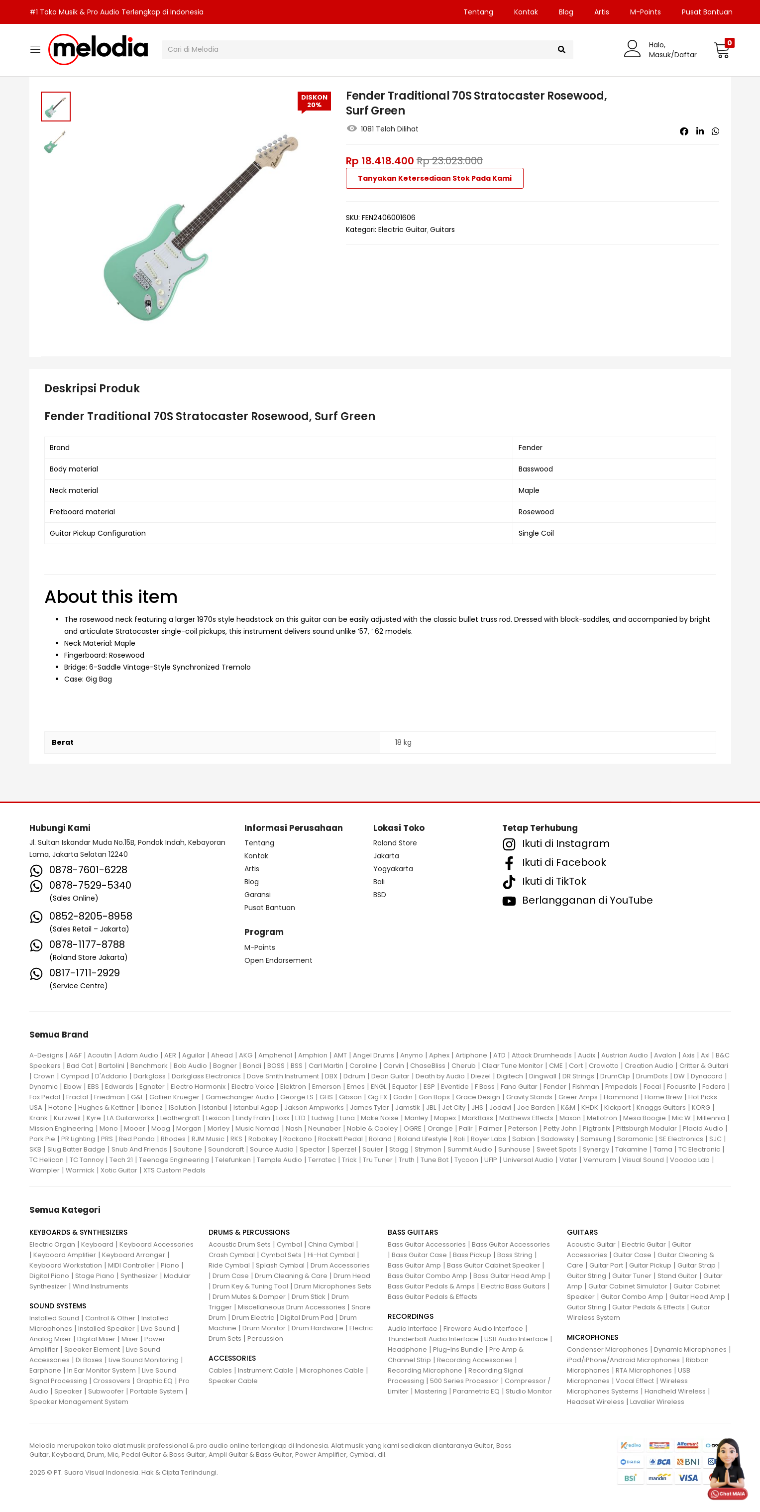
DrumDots (652, 1076)
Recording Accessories (475, 1360)
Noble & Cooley (372, 1128)
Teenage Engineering (174, 1159)
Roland (380, 1139)
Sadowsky (557, 1139)
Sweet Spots (557, 1149)
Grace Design (478, 1097)
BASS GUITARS (413, 1232)
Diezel (481, 1076)
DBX (331, 1076)
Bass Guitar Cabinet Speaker (493, 1265)
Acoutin (100, 1055)
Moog (160, 1128)
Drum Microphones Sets (332, 1286)
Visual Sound (643, 1159)
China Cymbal (331, 1244)
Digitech (510, 1076)
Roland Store (395, 843)
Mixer (129, 1339)
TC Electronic (699, 1149)
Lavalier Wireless (657, 1401)
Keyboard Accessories (156, 1244)
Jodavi (500, 1107)
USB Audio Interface (516, 1339)
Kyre (94, 1118)
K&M (568, 1107)
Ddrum (354, 1076)
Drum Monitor (264, 1328)
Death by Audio (440, 1076)
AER (170, 1055)
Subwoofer (106, 1391)
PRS (107, 1139)
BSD (379, 895)
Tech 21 (121, 1159)
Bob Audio (190, 1065)
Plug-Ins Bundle (458, 1349)
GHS (326, 1097)
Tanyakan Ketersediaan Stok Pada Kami (435, 178)
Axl (705, 1055)
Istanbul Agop (255, 1107)
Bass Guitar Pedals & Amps (431, 1286)
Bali (379, 882)
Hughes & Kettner (106, 1107)
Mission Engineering (61, 1128)
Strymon (428, 1149)
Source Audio (272, 1149)
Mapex (445, 1118)
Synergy (596, 1149)
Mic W (681, 1118)
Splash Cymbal (280, 1265)
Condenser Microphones (607, 1349)
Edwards (119, 1086)
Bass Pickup (472, 1255)
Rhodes (173, 1139)
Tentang (478, 12)
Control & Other (110, 1318)
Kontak (526, 12)
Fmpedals (621, 1086)
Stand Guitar (677, 1275)
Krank (38, 1118)
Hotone (60, 1107)
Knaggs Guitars (661, 1107)
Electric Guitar (402, 229)
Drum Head (351, 1275)
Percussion (265, 1338)
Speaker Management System (78, 1401)
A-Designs (46, 1055)
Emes (356, 1086)
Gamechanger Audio (240, 1097)
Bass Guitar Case (419, 1255)
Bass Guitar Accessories (427, 1244)
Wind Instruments (100, 1286)
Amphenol (275, 1055)
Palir (466, 1128)
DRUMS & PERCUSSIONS (249, 1232)
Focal (652, 1086)
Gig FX (377, 1097)
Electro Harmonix (198, 1086)
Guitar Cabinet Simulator (627, 1286)
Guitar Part (606, 1265)
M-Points (645, 12)
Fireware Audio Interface (483, 1328)
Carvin (393, 1065)
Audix (586, 1055)
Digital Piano (49, 1275)
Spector (313, 1149)
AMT (340, 1055)
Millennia (711, 1118)
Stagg (399, 1149)
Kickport (617, 1107)
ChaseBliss (427, 1065)
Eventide (455, 1086)
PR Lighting (78, 1139)
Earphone (45, 1370)
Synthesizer (139, 1275)
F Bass (485, 1086)
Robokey (262, 1139)
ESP (429, 1086)
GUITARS (582, 1232)
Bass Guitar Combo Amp (427, 1275)
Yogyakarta (393, 869)
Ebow (73, 1086)
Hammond (621, 1097)
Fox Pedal (44, 1097)
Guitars (442, 229)
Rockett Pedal (340, 1139)
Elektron (293, 1086)
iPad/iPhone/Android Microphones (623, 1360)
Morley (218, 1128)
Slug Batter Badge (76, 1149)
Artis (601, 12)
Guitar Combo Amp (632, 1296)
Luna (347, 1118)
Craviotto (604, 1065)
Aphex (439, 1055)
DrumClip (615, 1076)
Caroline (363, 1065)
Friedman (109, 1097)
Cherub (463, 1065)
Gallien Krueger (174, 1097)
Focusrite (681, 1086)
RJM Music (208, 1139)
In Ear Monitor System (101, 1370)
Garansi (257, 895)
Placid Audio (703, 1128)
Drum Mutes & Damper (249, 1296)
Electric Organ (52, 1244)
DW (679, 1076)
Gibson (350, 1097)
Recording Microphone (425, 1370)
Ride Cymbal (229, 1265)
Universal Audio (528, 1159)
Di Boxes (89, 1360)
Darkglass (149, 1076)
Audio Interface (412, 1328)
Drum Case (231, 1275)
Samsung (595, 1139)
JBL (431, 1107)
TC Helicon (46, 1159)
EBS (93, 1086)
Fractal (77, 1097)
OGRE (413, 1128)
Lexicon (218, 1118)
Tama (662, 1149)
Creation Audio (649, 1065)
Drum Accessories (340, 1265)
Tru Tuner (378, 1159)
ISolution (182, 1107)
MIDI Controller (131, 1265)
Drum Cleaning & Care (291, 1275)
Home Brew (663, 1097)
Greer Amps (578, 1097)
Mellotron (602, 1118)
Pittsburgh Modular (646, 1128)
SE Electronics (681, 1139)
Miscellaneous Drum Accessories (291, 1307)
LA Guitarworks (130, 1118)
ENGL (378, 1086)
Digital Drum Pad (306, 1317)
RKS (236, 1139)
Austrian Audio (624, 1055)
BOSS (276, 1065)
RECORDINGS (411, 1316)
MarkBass (477, 1118)
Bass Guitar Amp (414, 1265)
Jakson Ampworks (314, 1107)
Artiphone (471, 1055)
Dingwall (542, 1076)
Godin (403, 1097)
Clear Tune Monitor (512, 1065)
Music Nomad (257, 1128)
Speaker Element (92, 1349)
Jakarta (386, 856)
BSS (297, 1065)
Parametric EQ (476, 1391)
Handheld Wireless (675, 1391)
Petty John (560, 1128)
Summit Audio (469, 1149)
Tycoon (466, 1159)
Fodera (714, 1086)
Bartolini (111, 1065)
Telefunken (233, 1159)
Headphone (407, 1349)
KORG (701, 1107)
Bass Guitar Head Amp (509, 1275)
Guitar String (586, 1275)
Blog (566, 12)
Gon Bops (434, 1097)
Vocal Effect (635, 1381)
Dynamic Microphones (690, 1349)
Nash (294, 1128)
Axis (688, 1055)
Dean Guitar (390, 1076)
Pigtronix (596, 1128)
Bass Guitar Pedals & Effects (432, 1296)
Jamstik (407, 1107)
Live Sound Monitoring (144, 1360)
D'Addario (111, 1076)
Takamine (631, 1149)
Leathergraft (180, 1118)
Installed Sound (54, 1318)
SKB (35, 1149)
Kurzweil (67, 1118)
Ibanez (151, 1107)
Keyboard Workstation (65, 1265)
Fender (554, 1086)
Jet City (453, 1107)
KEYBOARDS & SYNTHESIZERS (78, 1232)
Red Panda (137, 1139)
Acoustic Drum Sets (240, 1244)
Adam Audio (138, 1055)
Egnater (152, 1086)
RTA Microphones (644, 1370)
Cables (220, 1370)
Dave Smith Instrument (283, 1076)
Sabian (523, 1139)
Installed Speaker (106, 1328)
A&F (75, 1055)
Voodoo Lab (690, 1159)
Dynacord (707, 1076)
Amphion (312, 1055)
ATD (499, 1055)
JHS (477, 1107)
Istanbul (214, 1107)
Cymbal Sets (281, 1255)
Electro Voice (252, 1086)
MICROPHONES (592, 1337)
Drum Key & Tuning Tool (250, 1286)
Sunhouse (514, 1149)
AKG (245, 1055)
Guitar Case (632, 1255)
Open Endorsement (278, 960)
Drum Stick (309, 1296)
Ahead (222, 1055)
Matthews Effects (526, 1118)
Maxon (570, 1118)
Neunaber (324, 1128)
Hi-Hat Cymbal (331, 1255)
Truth (407, 1159)
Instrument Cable (266, 1370)
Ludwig (323, 1118)
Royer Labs (488, 1139)
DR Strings (578, 1076)
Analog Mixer (50, 1339)
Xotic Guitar (119, 1170)
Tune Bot (434, 1159)
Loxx (282, 1118)
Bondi (252, 1065)
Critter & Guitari (703, 1065)
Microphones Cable (332, 1370)
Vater (568, 1159)
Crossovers (111, 1381)
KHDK (589, 1107)
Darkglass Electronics (206, 1076)
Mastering (431, 1391)
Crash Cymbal (232, 1255)
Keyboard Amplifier (64, 1255)
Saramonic (635, 1139)
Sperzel (343, 1149)
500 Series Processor (464, 1381)
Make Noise (380, 1118)
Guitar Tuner (631, 1275)
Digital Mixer (96, 1339)
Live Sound (158, 1328)
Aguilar (193, 1055)
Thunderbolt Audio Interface (433, 1339)
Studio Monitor (529, 1391)
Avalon (665, 1055)
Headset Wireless (595, 1401)
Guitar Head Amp (697, 1296)
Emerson (326, 1086)
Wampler (44, 1170)
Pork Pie (42, 1139)
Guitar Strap (696, 1265)
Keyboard (97, 1244)
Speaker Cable (233, 1381)
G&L (137, 1097)
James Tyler (369, 1107)
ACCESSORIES (232, 1358)
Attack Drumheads (542, 1055)
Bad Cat (80, 1065)
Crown (44, 1076)
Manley (416, 1118)
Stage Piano (94, 1275)
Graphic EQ (154, 1381)
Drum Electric (253, 1317)
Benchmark (149, 1065)
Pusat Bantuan (707, 12)
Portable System (156, 1391)
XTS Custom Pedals (174, 1170)
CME (556, 1065)
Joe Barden (536, 1107)
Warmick (80, 1170)
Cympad (75, 1076)
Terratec (322, 1159)
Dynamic (43, 1086)
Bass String (515, 1255)
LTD (300, 1118)
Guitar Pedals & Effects (648, 1307)
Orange (440, 1128)
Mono (109, 1128)
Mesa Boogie (644, 1118)
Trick (349, 1159)
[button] (722, 50)
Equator (405, 1086)
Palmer (490, 1128)
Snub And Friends (139, 1149)
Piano (170, 1265)
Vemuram (599, 1159)
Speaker (68, 1391)
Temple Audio (279, 1159)
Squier (372, 1149)
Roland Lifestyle (422, 1139)
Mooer (134, 1128)
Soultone (187, 1149)
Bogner (225, 1065)
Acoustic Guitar (591, 1244)
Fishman (585, 1086)
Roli (459, 1139)
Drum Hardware (317, 1328)
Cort (576, 1065)
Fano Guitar (519, 1086)
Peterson (523, 1128)
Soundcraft (226, 1149)
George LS (297, 1097)
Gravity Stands (529, 1097)
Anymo (411, 1055)
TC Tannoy (87, 1159)
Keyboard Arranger (133, 1255)
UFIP (490, 1159)
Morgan (189, 1128)
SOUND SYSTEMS (57, 1306)
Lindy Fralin (253, 1118)
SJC (715, 1139)
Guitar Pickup (650, 1265)
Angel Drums (373, 1055)
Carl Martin (326, 1065)
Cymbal (289, 1244)
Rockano (297, 1139)
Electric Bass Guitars (513, 1286)
